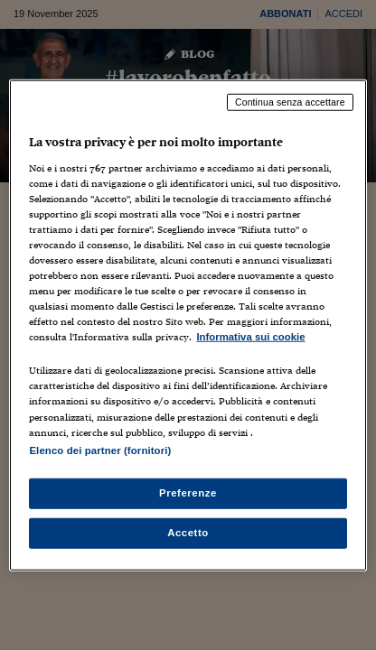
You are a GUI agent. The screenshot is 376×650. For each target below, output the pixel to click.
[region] (187, 325)
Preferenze (188, 492)
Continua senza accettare (290, 102)
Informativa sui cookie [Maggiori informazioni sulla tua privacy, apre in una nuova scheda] (250, 336)
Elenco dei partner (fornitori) (100, 449)
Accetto (188, 531)
